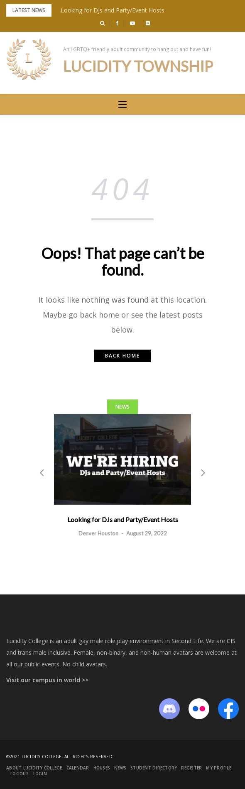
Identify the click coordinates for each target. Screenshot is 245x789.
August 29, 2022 (146, 533)
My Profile (218, 768)
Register (191, 768)
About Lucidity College (34, 768)
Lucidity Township (138, 66)
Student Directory (153, 768)
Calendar (77, 768)
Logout (19, 774)
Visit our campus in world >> (47, 680)
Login (40, 774)
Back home (122, 355)
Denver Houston (98, 533)
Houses (101, 768)
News (122, 406)
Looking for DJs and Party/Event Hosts (112, 10)
